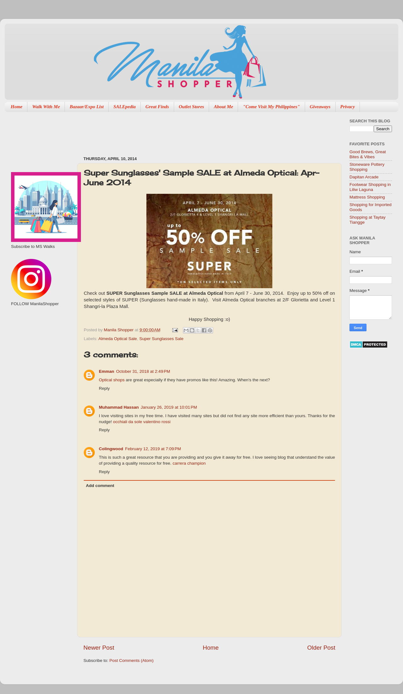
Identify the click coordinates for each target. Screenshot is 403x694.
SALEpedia (124, 106)
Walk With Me (46, 106)
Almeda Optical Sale (118, 338)
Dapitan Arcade (363, 177)
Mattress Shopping (367, 197)
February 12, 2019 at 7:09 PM (153, 448)
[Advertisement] (198, 131)
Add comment (100, 485)
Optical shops (112, 380)
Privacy (347, 106)
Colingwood (111, 448)
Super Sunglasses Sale (161, 338)
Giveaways (320, 106)
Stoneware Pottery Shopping (366, 167)
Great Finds (157, 106)
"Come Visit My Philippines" (271, 106)
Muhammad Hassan (119, 407)
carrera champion (189, 463)
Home (17, 106)
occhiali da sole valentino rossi (141, 421)
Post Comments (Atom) (132, 660)
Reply (104, 388)
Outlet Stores (191, 106)
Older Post (321, 647)
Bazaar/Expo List (87, 106)
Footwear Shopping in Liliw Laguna (370, 187)
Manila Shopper (119, 329)
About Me (223, 106)
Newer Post (98, 647)
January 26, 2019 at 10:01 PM (169, 407)
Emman (106, 371)
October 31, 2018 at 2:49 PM (143, 371)
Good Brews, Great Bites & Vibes (367, 154)
